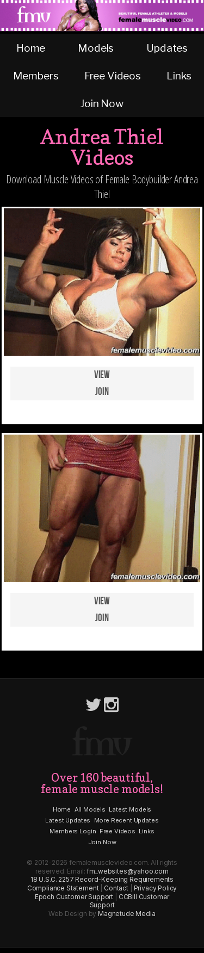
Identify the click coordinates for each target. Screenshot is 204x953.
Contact (116, 888)
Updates (167, 47)
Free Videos (112, 75)
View (102, 375)
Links (178, 75)
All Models (90, 809)
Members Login (73, 831)
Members (36, 75)
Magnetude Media (127, 913)
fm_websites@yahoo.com (127, 871)
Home (30, 47)
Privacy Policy (155, 888)
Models (96, 47)
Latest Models (130, 809)
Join (101, 392)
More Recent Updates (126, 820)
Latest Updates (67, 820)
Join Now (102, 103)
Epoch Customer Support (74, 897)
